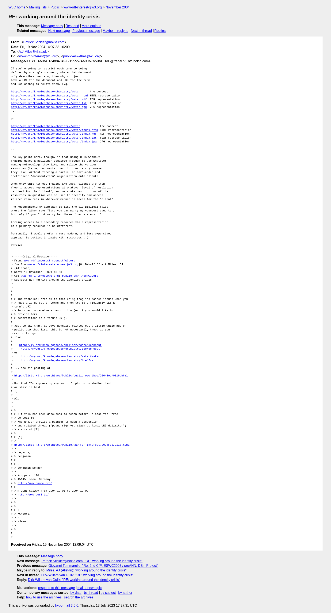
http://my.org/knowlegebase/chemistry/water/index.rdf (54, 134)
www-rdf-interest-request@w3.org (49, 261)
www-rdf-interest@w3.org (83, 7)
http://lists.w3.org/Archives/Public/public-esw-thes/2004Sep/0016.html (71, 376)
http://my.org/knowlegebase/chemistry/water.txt (49, 103)
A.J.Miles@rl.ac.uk (33, 51)
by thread (91, 592)
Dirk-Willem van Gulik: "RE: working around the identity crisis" (87, 575)
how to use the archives (44, 597)
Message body (52, 26)
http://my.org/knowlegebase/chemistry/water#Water (60, 357)
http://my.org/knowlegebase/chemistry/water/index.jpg (54, 142)
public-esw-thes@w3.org (81, 56)
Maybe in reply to (115, 30)
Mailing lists (38, 7)
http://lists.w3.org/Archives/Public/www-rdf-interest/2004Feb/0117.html (72, 445)
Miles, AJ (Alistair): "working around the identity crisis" (86, 570)
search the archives (79, 597)
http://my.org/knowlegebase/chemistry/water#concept (60, 345)
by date (75, 592)
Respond (72, 26)
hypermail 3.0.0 (66, 605)
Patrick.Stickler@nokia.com (43, 42)
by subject (108, 592)
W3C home (16, 7)
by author (125, 592)
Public (55, 7)
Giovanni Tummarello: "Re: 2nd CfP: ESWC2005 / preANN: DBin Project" (103, 565)
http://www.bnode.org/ (35, 483)
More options (91, 26)
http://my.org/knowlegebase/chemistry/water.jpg (49, 107)
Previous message (86, 30)
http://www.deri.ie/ (33, 495)
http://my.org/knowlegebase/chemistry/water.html (49, 96)
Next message (59, 30)
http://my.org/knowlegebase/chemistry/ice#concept (60, 349)
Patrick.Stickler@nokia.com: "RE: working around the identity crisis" (92, 561)
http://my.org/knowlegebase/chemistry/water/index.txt (54, 138)
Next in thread (141, 30)
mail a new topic (89, 588)
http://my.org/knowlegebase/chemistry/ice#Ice (57, 361)
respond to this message (56, 588)
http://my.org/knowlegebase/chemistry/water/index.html (54, 130)
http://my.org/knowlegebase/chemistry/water (45, 92)
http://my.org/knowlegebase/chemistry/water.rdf (49, 99)
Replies (160, 30)
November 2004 (118, 7)
